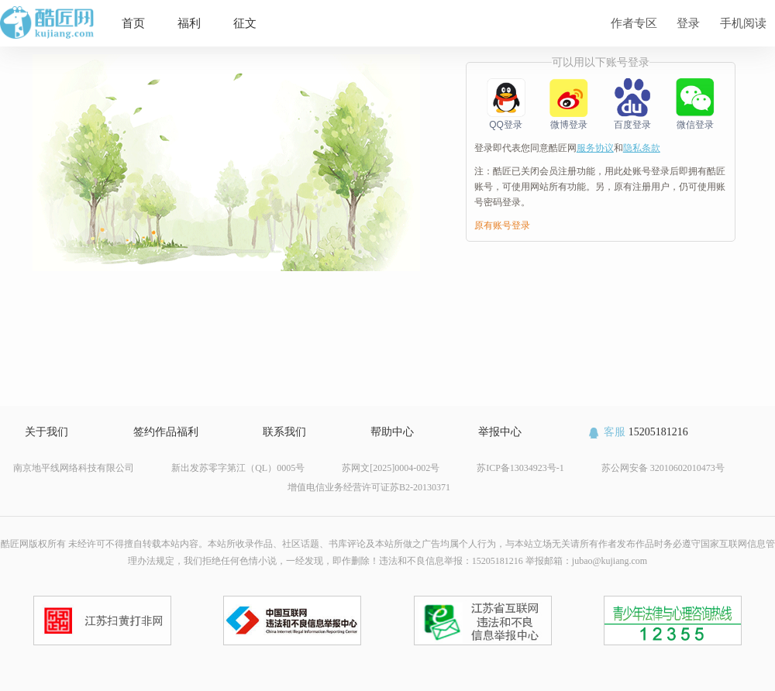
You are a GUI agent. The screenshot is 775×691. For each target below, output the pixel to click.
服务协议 (595, 148)
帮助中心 (392, 432)
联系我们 (284, 432)
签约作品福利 (165, 432)
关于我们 (46, 432)
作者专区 (634, 22)
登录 (688, 22)
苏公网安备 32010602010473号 (663, 467)
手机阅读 (743, 22)
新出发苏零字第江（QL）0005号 (238, 467)
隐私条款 (641, 148)
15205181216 (637, 432)
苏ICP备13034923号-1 (520, 467)
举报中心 (500, 432)
